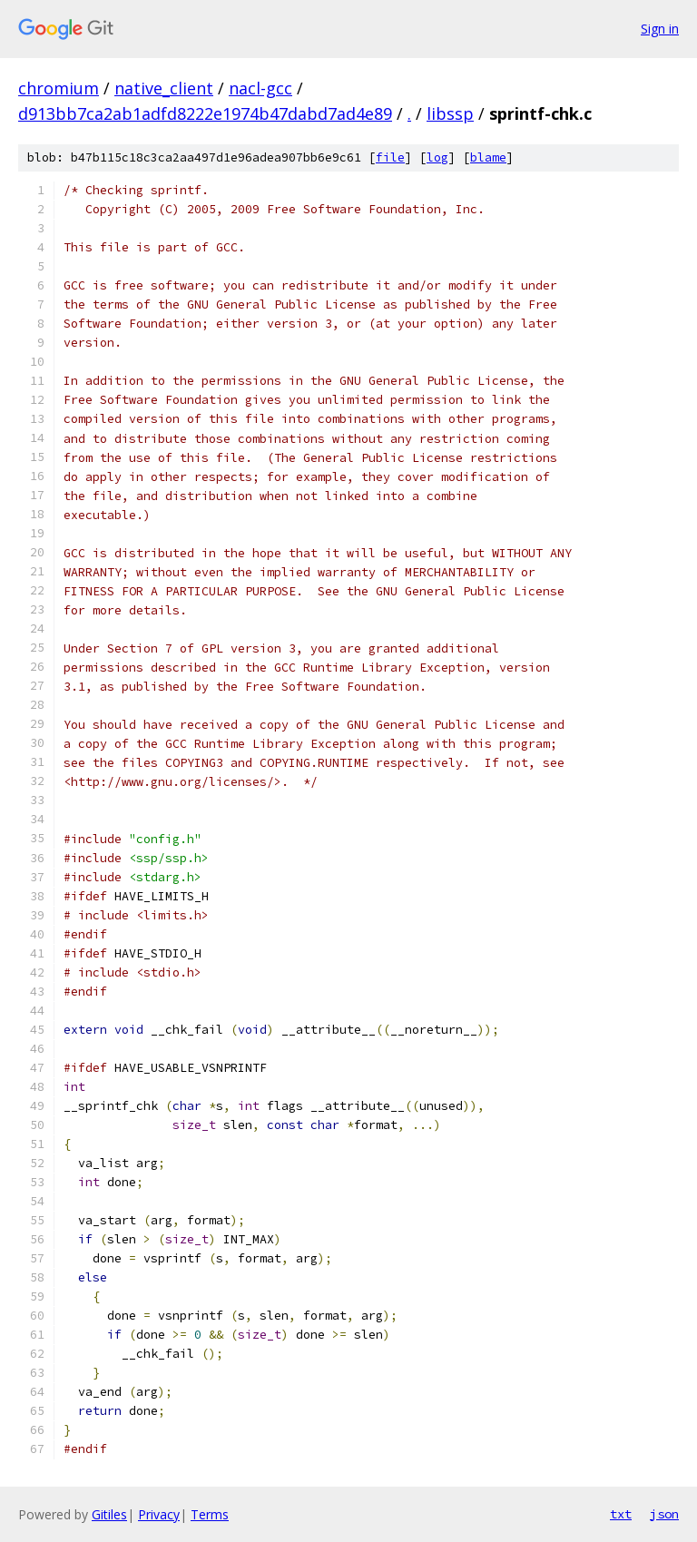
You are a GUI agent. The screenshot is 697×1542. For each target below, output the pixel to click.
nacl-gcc (260, 88)
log (437, 157)
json (664, 1514)
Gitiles (109, 1514)
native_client (163, 88)
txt (621, 1514)
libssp (450, 113)
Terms (210, 1514)
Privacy (159, 1514)
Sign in (660, 28)
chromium (58, 88)
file (390, 157)
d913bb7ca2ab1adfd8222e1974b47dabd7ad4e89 (205, 113)
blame (488, 157)
